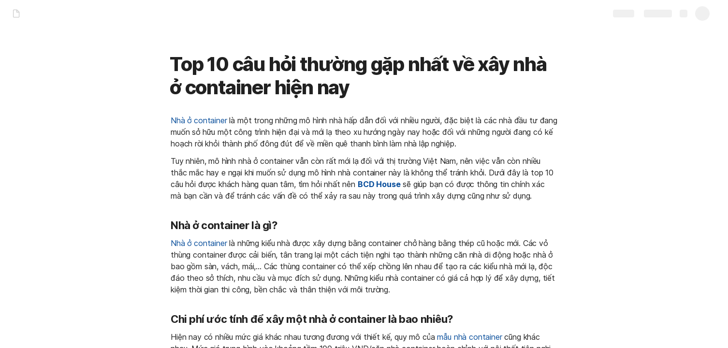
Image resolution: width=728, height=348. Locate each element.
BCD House (379, 184)
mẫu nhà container (469, 337)
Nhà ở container (199, 120)
